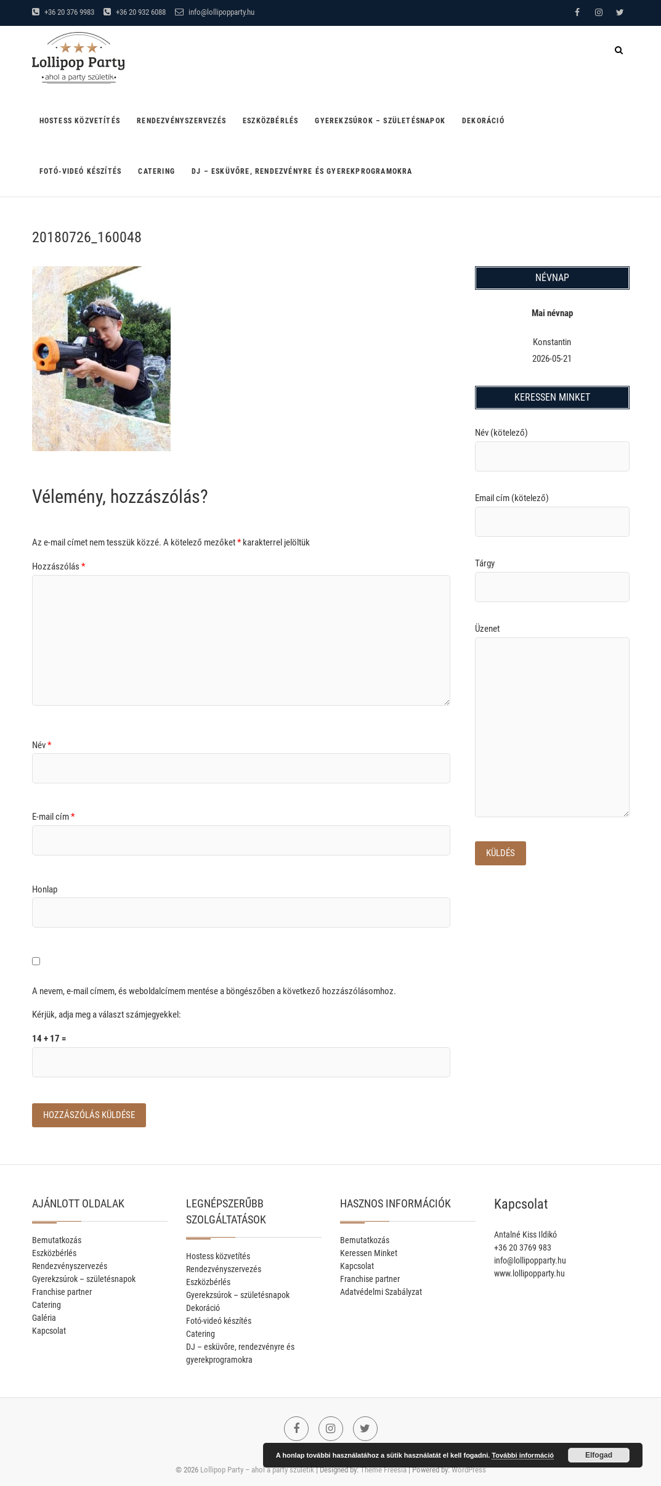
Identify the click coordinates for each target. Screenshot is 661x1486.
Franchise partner (62, 1292)
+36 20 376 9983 (63, 12)
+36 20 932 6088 (134, 12)
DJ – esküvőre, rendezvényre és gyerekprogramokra (302, 171)
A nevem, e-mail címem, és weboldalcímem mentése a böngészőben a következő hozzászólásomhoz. (214, 991)
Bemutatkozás (56, 1240)
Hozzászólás (58, 566)
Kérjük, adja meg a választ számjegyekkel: (106, 1014)
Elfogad (598, 1455)
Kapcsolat (49, 1331)
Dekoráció (483, 120)
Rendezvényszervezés (181, 120)
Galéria (44, 1318)
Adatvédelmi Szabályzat (381, 1292)
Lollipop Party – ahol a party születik (257, 1469)
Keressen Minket (368, 1253)
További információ (523, 1455)
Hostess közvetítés (80, 120)
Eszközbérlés (270, 120)
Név (41, 745)
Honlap (44, 889)
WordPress (469, 1469)
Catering (156, 171)
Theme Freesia (383, 1469)
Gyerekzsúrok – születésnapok (380, 120)
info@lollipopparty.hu (214, 12)
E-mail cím (53, 816)
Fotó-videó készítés (80, 171)
